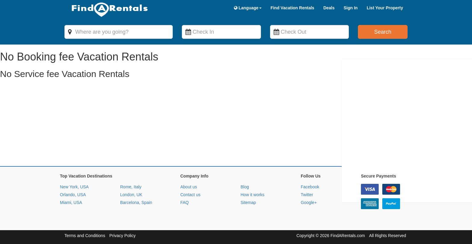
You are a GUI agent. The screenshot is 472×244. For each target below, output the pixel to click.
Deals (328, 7)
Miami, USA (71, 202)
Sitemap (248, 202)
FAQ (184, 202)
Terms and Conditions (84, 235)
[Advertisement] (180, 124)
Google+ (309, 202)
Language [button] (248, 7)
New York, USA (74, 186)
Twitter (307, 194)
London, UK (131, 194)
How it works (252, 194)
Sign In (350, 7)
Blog (245, 186)
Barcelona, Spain (136, 202)
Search (382, 32)
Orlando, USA (73, 194)
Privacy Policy (122, 235)
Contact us (190, 194)
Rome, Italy (130, 186)
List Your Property (385, 7)
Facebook (310, 186)
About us (188, 186)
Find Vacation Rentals (292, 7)
